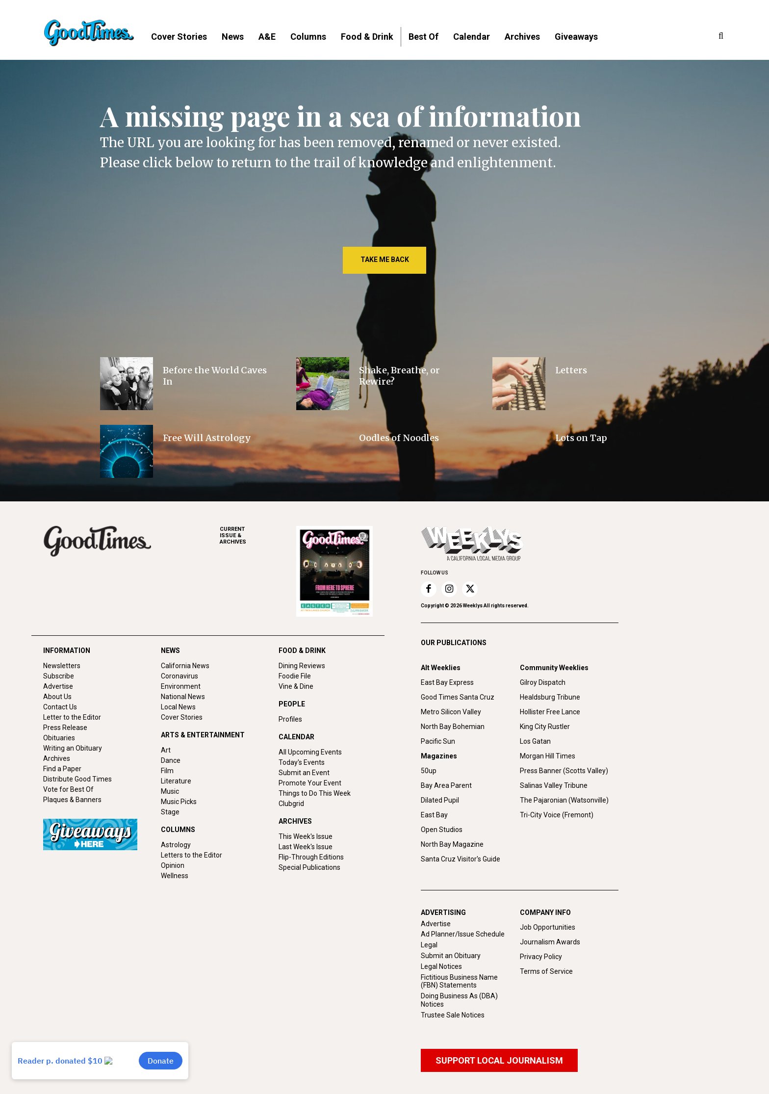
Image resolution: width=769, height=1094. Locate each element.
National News (183, 697)
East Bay (434, 815)
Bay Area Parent (446, 785)
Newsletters (61, 666)
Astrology (176, 845)
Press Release (65, 727)
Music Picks (179, 802)
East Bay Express (447, 682)
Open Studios (441, 830)
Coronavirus (179, 676)
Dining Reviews (302, 666)
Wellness (174, 876)
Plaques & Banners (72, 800)
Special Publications (309, 867)
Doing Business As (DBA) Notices (459, 1000)
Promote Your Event (310, 783)
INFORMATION (66, 650)
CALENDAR (296, 737)
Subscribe (58, 676)
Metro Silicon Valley (451, 712)
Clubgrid (291, 803)
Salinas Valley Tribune (554, 785)
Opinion (172, 865)
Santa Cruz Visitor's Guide (460, 859)
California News (185, 666)
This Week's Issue (306, 836)
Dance (170, 760)
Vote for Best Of (68, 789)
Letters (571, 370)
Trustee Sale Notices (453, 1015)
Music (170, 791)
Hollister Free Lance (550, 712)
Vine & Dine (296, 686)
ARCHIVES (258, 535)
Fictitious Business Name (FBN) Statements (459, 981)
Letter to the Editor (72, 717)
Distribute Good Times (77, 779)
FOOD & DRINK (302, 650)
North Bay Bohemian (453, 726)
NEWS (170, 650)
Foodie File (295, 676)
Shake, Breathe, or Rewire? (399, 376)
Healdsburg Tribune (550, 697)
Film (167, 771)
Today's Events (302, 762)
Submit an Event (304, 773)
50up (428, 771)
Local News (178, 707)
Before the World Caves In (215, 376)
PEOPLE (292, 704)
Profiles (290, 719)
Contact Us (60, 707)
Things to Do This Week (315, 793)
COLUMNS (178, 830)
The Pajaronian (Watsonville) (564, 800)
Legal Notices (441, 966)
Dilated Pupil (440, 800)
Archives (56, 758)
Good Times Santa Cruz (457, 697)
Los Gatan (535, 741)
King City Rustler (545, 726)
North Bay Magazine (452, 844)
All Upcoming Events (310, 752)
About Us (57, 697)
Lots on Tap (581, 437)
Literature (176, 781)
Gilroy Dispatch (542, 682)
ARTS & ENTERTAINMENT (203, 735)
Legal (429, 945)
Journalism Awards (550, 942)
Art (166, 750)
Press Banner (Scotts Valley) (564, 771)
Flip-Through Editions (311, 857)
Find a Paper (62, 769)
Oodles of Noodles (399, 437)
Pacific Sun (438, 741)
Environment (181, 686)
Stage (170, 812)
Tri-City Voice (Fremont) (556, 815)
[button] (721, 36)
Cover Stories (182, 717)
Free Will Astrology (207, 437)
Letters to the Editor (191, 855)
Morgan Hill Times (547, 756)
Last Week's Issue (306, 847)
